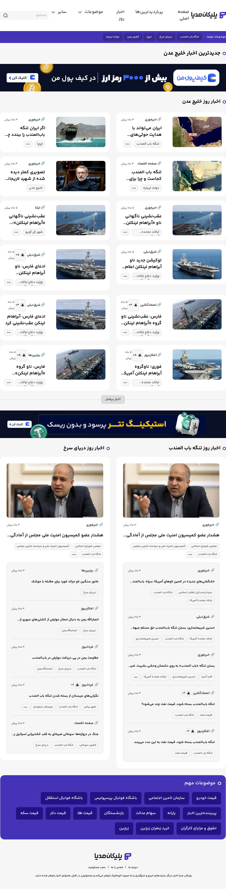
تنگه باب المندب (189, 37)
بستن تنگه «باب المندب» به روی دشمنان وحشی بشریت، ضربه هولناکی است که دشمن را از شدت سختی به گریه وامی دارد (171, 666)
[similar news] (20, 255)
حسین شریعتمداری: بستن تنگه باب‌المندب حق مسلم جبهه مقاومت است (174, 628)
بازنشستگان (114, 813)
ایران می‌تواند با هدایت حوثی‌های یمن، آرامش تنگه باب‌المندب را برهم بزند (145, 131)
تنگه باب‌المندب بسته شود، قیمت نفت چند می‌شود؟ (178, 704)
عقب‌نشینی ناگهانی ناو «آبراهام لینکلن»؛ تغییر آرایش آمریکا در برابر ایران (142, 219)
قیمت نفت (206, 715)
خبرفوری (210, 525)
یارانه (171, 813)
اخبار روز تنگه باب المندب (194, 448)
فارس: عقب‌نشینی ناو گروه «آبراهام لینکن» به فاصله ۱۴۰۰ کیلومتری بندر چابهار (141, 320)
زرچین (124, 828)
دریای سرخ (165, 37)
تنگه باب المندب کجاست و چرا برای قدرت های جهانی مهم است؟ (145, 175)
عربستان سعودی (43, 707)
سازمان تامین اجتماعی (167, 798)
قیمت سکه (29, 813)
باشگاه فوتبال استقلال (64, 798)
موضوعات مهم (200, 783)
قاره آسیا (207, 677)
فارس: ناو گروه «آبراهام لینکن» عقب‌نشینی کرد (30, 370)
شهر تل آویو (34, 232)
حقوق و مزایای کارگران (199, 828)
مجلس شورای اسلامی (204, 546)
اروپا (149, 37)
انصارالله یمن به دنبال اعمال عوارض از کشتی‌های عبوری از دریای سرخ (59, 620)
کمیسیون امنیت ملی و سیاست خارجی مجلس (159, 546)
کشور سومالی (87, 745)
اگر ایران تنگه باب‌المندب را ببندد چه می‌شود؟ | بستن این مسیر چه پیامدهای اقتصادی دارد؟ (25, 131)
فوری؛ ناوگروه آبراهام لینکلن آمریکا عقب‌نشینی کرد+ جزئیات (142, 370)
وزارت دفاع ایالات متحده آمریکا (148, 277)
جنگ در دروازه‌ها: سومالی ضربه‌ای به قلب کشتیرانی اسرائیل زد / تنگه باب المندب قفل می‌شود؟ (55, 734)
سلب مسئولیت (97, 867)
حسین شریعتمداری (147, 639)
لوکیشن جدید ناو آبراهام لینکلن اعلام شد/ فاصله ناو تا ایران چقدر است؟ (143, 264)
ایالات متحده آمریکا (150, 232)
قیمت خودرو (206, 798)
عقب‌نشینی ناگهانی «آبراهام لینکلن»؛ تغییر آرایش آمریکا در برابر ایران (25, 219)
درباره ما (133, 867)
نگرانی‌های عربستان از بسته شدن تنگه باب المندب (64, 696)
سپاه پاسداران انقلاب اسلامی (195, 592)
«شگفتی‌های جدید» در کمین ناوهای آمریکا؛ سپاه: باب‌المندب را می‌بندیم (172, 582)
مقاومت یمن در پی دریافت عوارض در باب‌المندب (65, 658)
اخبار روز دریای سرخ (83, 448)
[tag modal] (127, 144)
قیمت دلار (58, 813)
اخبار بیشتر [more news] (113, 399)
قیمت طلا (85, 813)
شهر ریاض (90, 707)
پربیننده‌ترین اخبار (202, 813)
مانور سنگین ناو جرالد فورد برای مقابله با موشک (65, 581)
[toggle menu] (90, 12)
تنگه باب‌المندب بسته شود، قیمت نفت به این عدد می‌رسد (174, 742)
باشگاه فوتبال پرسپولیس (115, 798)
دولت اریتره (112, 37)
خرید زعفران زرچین (154, 828)
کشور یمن (133, 37)
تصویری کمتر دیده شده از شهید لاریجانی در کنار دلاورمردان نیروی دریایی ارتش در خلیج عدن (24, 175)
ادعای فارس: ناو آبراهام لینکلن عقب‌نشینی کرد (30, 270)
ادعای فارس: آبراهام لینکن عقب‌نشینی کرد (25, 320)
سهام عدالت (146, 813)
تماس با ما (117, 867)
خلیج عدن (36, 188)
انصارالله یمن (69, 630)
